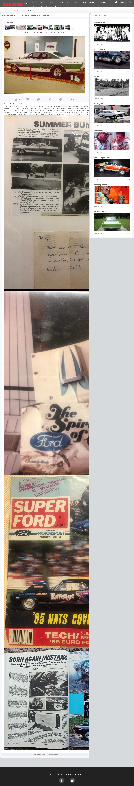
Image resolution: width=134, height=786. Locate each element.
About (43, 2)
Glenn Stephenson (101, 157)
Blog (84, 2)
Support (44, 6)
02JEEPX (97, 76)
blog (5, 10)
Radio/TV (93, 2)
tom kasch (24, 15)
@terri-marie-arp (9, 103)
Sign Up (123, 2)
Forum (68, 2)
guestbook (29, 10)
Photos (51, 2)
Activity (35, 2)
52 (19, 99)
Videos (60, 2)
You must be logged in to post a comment (45, 755)
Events (76, 2)
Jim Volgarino (99, 22)
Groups (35, 6)
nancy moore (99, 49)
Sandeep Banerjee (101, 184)
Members (103, 2)
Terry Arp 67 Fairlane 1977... (44, 15)
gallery (16, 10)
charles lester (100, 211)
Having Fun (98, 103)
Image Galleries (9, 15)
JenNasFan (98, 130)
